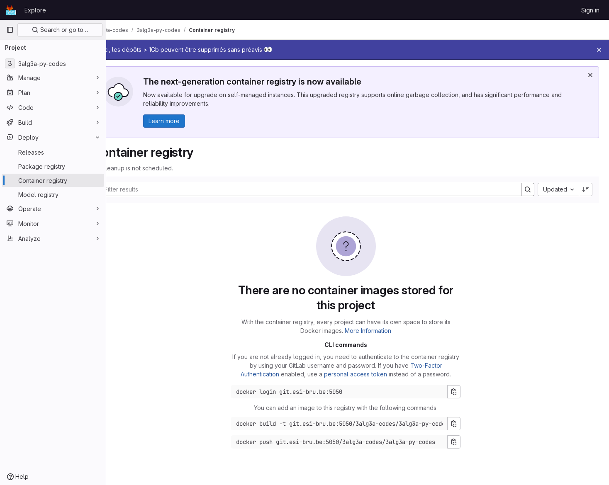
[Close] (599, 50)
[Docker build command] (351, 423)
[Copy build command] (466, 423)
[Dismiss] (590, 75)
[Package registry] (53, 166)
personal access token (367, 374)
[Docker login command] (351, 391)
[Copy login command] (466, 391)
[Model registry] (53, 194)
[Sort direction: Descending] (585, 189)
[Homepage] (11, 10)
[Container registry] (53, 180)
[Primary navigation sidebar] (10, 29)
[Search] (318, 189)
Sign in (590, 10)
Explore (35, 10)
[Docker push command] (351, 442)
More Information (380, 330)
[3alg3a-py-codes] (53, 63)
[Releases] (53, 152)
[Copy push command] (466, 442)
